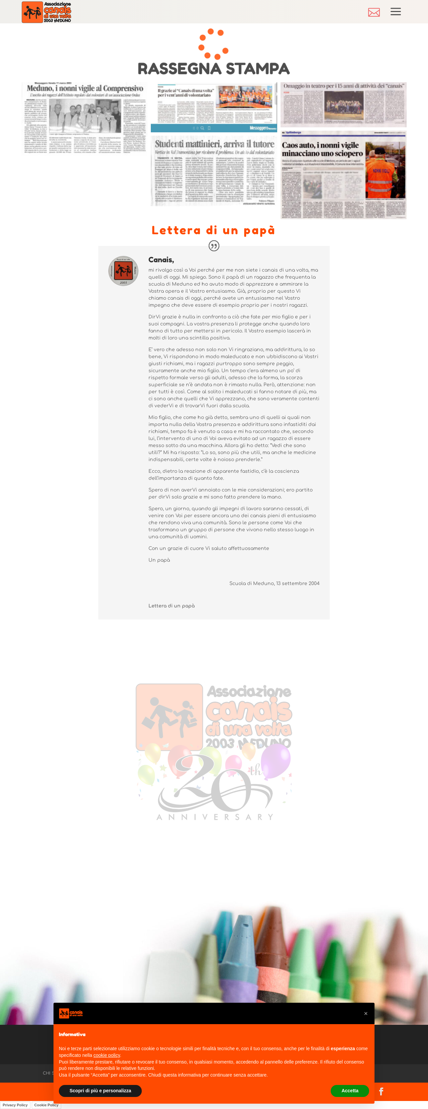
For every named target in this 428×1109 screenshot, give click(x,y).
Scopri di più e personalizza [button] (100, 1090)
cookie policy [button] (107, 1055)
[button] (365, 1013)
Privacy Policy (15, 1105)
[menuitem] (374, 12)
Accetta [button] (349, 1090)
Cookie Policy (46, 1105)
